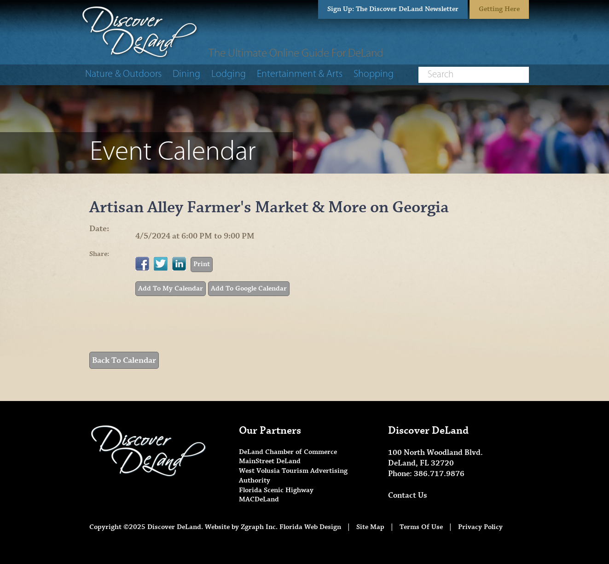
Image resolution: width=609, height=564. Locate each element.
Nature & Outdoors (123, 74)
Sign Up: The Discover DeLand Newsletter (392, 9)
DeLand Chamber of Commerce (288, 452)
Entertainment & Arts (299, 74)
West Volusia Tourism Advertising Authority (293, 475)
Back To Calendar (124, 360)
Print (201, 264)
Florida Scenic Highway (276, 490)
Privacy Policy (480, 527)
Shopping (374, 74)
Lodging (228, 74)
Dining (186, 74)
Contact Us (407, 495)
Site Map (370, 527)
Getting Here (499, 9)
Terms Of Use (421, 527)
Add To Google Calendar (249, 288)
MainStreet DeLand (270, 461)
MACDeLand (259, 499)
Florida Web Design (310, 527)
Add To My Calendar (170, 288)
